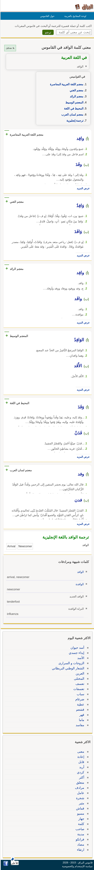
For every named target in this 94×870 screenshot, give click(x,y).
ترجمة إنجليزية (74, 120)
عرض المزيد (82, 188)
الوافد (80, 571)
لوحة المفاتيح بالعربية (75, 16)
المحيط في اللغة (73, 108)
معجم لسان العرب (72, 114)
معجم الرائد (76, 96)
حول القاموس (47, 16)
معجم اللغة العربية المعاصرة (66, 84)
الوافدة (79, 584)
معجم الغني (76, 90)
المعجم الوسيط (74, 102)
